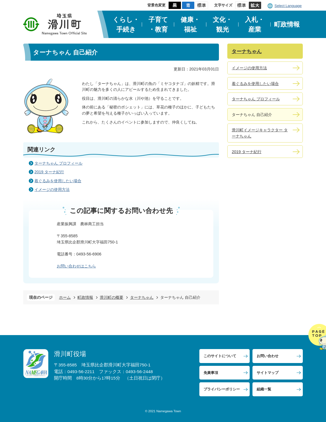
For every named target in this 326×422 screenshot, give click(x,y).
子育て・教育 (158, 24)
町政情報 (287, 24)
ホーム (65, 297)
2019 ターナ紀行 (49, 172)
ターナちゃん (141, 297)
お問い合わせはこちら (76, 266)
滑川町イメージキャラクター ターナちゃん (260, 133)
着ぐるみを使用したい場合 (57, 181)
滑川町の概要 (111, 297)
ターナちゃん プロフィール (58, 163)
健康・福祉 (190, 24)
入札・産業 (254, 24)
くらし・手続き (126, 24)
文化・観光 (222, 24)
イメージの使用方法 (52, 189)
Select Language (288, 6)
